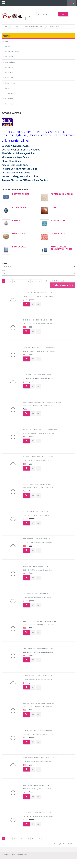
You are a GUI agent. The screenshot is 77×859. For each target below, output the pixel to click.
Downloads (9, 77)
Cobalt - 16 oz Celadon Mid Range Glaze (38, 484)
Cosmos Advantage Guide (16, 145)
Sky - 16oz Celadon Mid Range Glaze (36, 511)
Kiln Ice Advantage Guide (15, 156)
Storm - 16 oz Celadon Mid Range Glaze (37, 675)
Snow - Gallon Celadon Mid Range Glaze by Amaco (42, 402)
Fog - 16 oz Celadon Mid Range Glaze (36, 539)
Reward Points (10, 83)
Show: (4, 270)
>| (39, 281)
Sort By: (4, 263)
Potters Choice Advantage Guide (19, 168)
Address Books (10, 62)
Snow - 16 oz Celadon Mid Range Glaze (37, 374)
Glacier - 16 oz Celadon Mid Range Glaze (38, 456)
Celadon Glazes (21, 207)
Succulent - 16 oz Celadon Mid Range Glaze (39, 593)
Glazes (16, 26)
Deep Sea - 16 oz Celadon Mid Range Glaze (38, 703)
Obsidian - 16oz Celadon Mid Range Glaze (38, 292)
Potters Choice (20, 193)
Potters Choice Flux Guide (16, 172)
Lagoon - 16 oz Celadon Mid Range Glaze (38, 648)
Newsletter (9, 98)
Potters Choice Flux (62, 193)
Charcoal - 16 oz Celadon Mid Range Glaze (39, 347)
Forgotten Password (12, 51)
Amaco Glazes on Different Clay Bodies (25, 179)
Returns (7, 88)
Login (7, 41)
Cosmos (55, 207)
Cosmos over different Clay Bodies (21, 149)
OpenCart (13, 854)
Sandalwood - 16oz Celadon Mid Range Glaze (40, 757)
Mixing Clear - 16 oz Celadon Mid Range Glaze (40, 429)
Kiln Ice (16, 220)
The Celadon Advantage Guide (18, 152)
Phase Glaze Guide (12, 160)
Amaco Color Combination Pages (61, 247)
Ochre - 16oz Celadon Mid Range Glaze (37, 730)
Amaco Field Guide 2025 (15, 164)
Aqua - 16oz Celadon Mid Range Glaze (37, 812)
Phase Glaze (19, 246)
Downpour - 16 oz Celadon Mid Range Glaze (39, 621)
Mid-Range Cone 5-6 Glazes (34, 26)
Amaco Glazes (54, 26)
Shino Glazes (19, 233)
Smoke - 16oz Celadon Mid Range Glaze (37, 320)
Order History (9, 72)
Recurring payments (11, 104)
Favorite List (9, 67)
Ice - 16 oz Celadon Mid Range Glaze (36, 566)
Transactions (9, 93)
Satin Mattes (58, 220)
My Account (9, 56)
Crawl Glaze (58, 233)
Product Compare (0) (63, 285)
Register (8, 46)
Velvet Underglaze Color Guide (20, 176)
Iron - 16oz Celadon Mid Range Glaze (36, 785)
